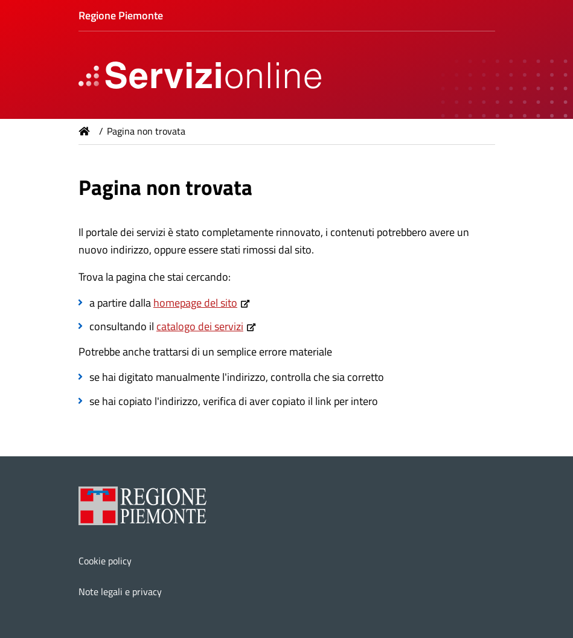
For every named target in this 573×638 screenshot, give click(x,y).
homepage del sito (195, 303)
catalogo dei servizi (199, 326)
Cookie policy (105, 560)
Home (84, 131)
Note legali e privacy (120, 591)
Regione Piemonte (120, 15)
